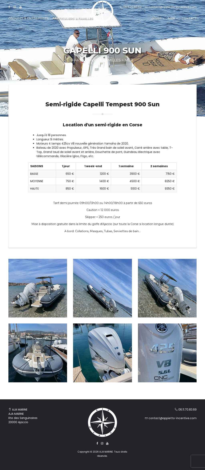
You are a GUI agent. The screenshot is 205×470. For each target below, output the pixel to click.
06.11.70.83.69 (131, 7)
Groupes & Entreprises (28, 18)
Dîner (158, 18)
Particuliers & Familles (73, 18)
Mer (173, 18)
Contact (189, 18)
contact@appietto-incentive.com (171, 7)
